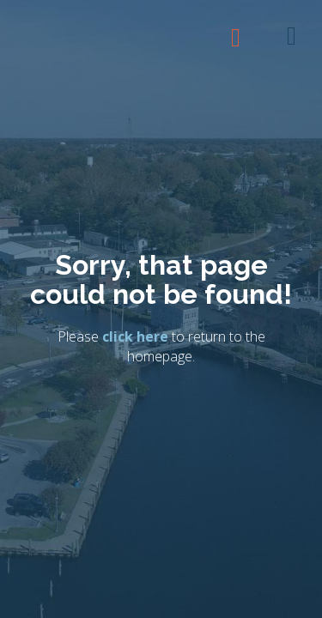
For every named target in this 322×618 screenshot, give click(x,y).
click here (135, 337)
